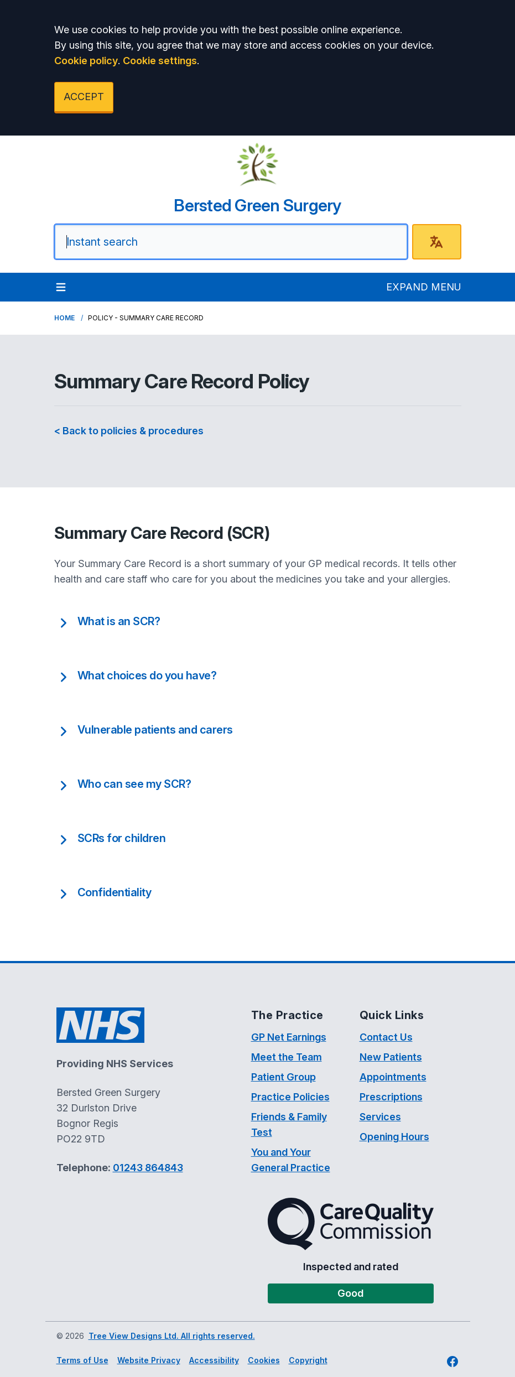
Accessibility (214, 1360)
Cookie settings (160, 60)
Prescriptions (391, 1097)
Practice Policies (290, 1097)
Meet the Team (286, 1057)
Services (380, 1117)
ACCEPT (84, 96)
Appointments (393, 1077)
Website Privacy (148, 1360)
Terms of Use (82, 1360)
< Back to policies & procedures (129, 431)
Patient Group (283, 1077)
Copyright (308, 1360)
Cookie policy (86, 60)
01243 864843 (148, 1167)
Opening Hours (394, 1136)
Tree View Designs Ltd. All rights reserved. (172, 1335)
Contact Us (386, 1037)
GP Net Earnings (288, 1037)
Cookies (264, 1360)
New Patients (391, 1057)
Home (64, 318)
